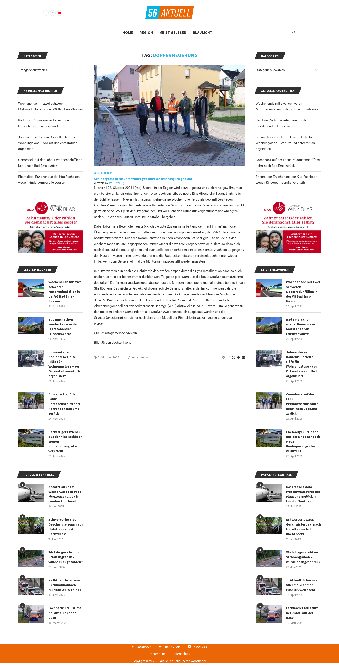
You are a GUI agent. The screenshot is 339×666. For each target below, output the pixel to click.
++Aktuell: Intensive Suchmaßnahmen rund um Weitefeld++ (302, 587)
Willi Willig (116, 183)
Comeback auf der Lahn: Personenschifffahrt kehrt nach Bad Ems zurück (302, 405)
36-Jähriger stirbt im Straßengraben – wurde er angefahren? (303, 559)
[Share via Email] (243, 357)
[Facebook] (46, 13)
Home (128, 32)
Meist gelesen (172, 32)
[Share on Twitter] (233, 357)
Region (146, 32)
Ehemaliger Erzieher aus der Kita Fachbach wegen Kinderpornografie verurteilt (303, 442)
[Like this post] (223, 357)
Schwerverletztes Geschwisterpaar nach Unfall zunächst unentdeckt (302, 528)
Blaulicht (202, 32)
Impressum (157, 656)
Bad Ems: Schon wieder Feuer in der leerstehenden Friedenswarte (300, 326)
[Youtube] (59, 13)
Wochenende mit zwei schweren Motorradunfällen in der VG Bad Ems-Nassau (303, 291)
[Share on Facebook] (229, 357)
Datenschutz (181, 656)
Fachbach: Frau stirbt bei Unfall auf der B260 (302, 615)
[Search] (294, 32)
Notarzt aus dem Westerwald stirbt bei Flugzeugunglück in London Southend (303, 495)
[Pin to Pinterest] (238, 357)
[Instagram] (53, 13)
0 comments (138, 357)
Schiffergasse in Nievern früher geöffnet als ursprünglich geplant (143, 179)
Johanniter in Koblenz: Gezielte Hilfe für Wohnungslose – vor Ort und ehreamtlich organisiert (285, 143)
